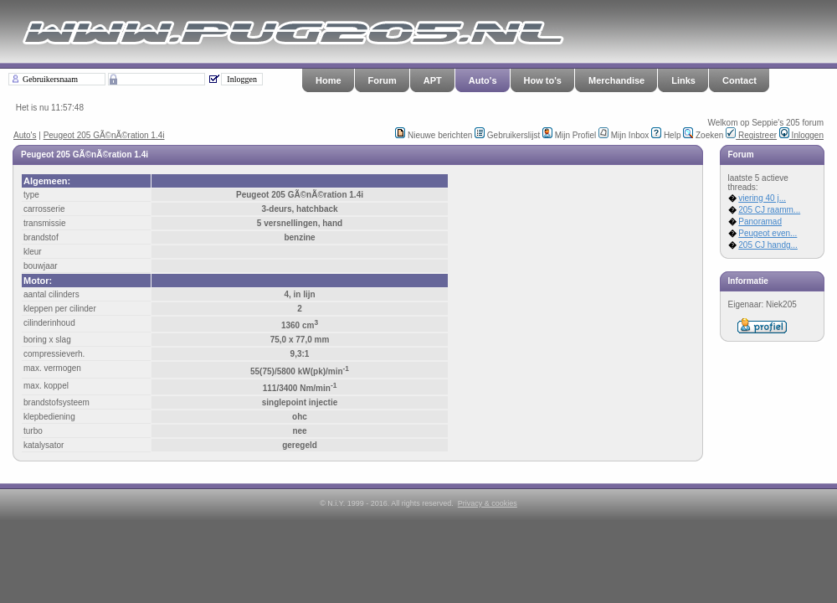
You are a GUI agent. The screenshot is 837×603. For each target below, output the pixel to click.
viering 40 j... (762, 198)
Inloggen (801, 135)
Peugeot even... (767, 233)
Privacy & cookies (487, 503)
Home (328, 80)
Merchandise (616, 80)
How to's (543, 80)
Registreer (751, 135)
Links (683, 80)
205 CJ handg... (768, 245)
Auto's (483, 80)
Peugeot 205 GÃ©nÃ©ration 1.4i (104, 135)
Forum (382, 80)
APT (433, 80)
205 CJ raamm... (769, 209)
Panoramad (760, 221)
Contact (739, 80)
